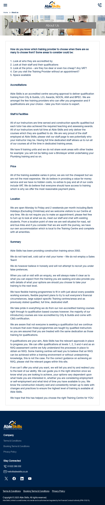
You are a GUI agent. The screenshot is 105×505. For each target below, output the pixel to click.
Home (5, 12)
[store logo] (52, 5)
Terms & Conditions (12, 441)
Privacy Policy (9, 452)
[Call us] (99, 5)
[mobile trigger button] (5, 5)
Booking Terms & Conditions (16, 447)
